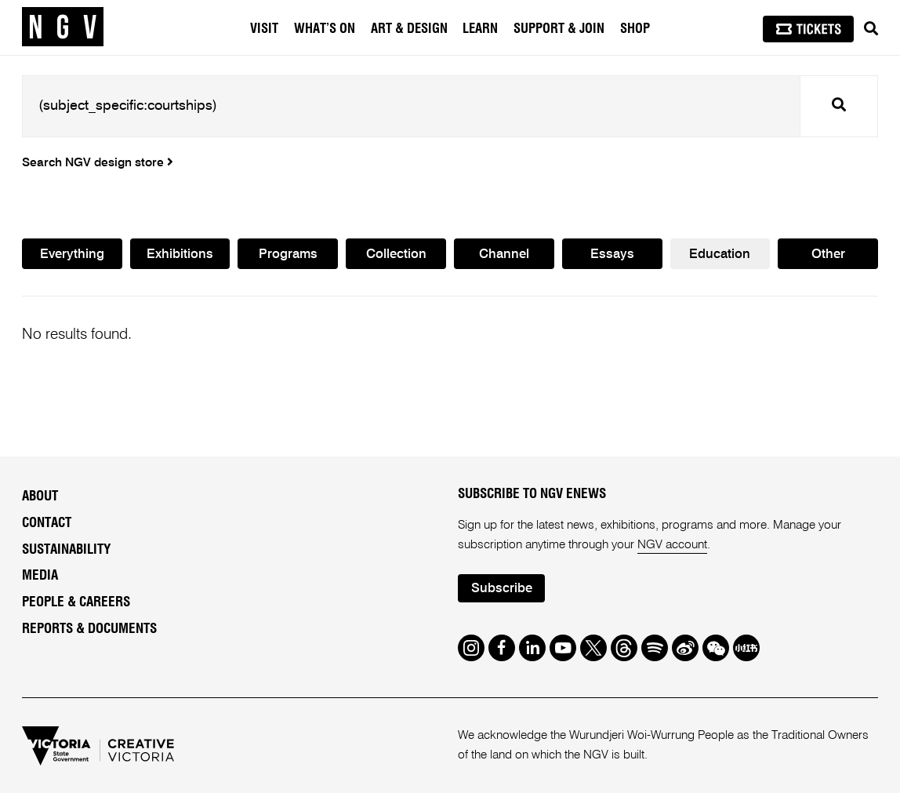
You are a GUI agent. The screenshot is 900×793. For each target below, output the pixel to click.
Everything (72, 254)
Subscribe (501, 588)
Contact (46, 522)
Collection (396, 254)
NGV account (672, 545)
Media (40, 575)
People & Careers (76, 602)
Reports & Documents (89, 628)
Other (828, 254)
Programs (288, 254)
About (40, 496)
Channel (504, 254)
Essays (612, 254)
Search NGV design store (97, 163)
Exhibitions (180, 254)
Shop (635, 29)
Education (719, 254)
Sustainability (66, 549)
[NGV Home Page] (62, 27)
